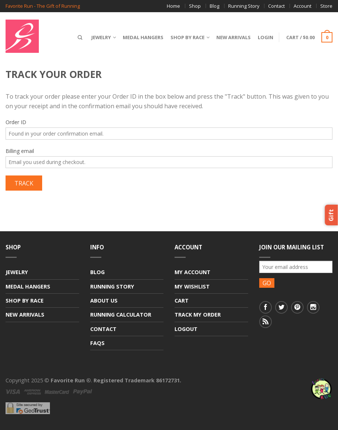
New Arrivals (233, 37)
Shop (195, 6)
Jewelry (101, 37)
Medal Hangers (143, 37)
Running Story (243, 6)
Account (302, 6)
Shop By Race (187, 37)
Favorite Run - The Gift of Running (43, 6)
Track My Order (198, 314)
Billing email (20, 150)
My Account (192, 272)
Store (326, 6)
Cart (182, 300)
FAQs (97, 343)
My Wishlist (192, 286)
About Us (104, 300)
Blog (214, 6)
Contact (276, 6)
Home (173, 6)
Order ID (16, 122)
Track (23, 183)
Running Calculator (120, 314)
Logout (186, 328)
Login (265, 37)
